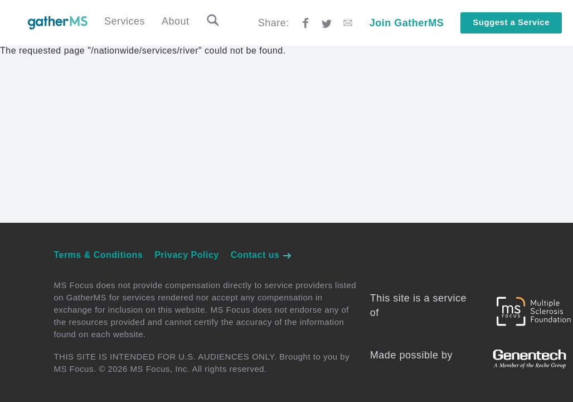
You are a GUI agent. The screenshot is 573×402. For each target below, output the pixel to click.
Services (124, 21)
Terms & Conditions (98, 255)
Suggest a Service (511, 22)
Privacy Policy (186, 255)
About (176, 21)
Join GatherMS (407, 22)
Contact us (262, 255)
